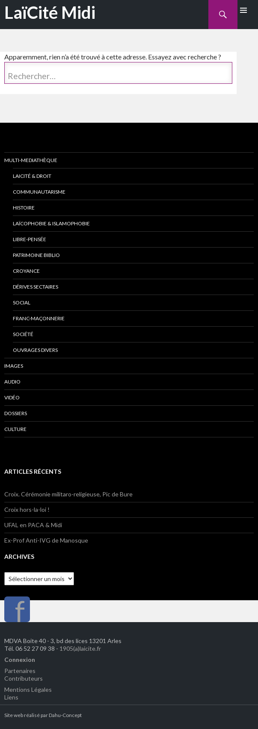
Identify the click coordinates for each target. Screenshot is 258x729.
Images (13, 366)
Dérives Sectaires (35, 286)
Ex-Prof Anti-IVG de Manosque (46, 540)
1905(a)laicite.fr (80, 648)
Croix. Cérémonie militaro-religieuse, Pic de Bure (68, 494)
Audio (12, 381)
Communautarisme (39, 192)
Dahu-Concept (65, 715)
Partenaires (20, 670)
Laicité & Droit (32, 176)
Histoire (24, 207)
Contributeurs (23, 678)
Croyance (26, 271)
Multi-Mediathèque (30, 160)
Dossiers (15, 413)
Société (23, 334)
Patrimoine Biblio (36, 255)
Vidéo (12, 397)
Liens (11, 697)
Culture (15, 429)
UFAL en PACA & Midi (33, 524)
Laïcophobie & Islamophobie (51, 223)
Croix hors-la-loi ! (27, 509)
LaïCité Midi (49, 12)
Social (21, 302)
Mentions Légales (28, 689)
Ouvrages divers (35, 350)
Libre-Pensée (29, 239)
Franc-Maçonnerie (39, 318)
